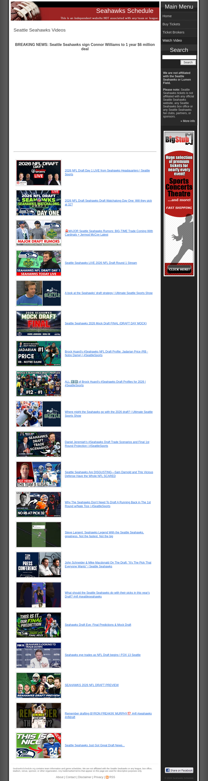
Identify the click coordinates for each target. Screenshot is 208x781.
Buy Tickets (171, 24)
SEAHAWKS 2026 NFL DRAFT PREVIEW (92, 685)
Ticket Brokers (173, 32)
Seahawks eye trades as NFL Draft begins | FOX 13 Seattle (103, 655)
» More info (187, 121)
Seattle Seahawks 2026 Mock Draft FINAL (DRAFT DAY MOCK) (106, 323)
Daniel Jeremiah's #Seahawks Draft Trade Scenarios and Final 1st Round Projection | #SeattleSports (107, 444)
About (59, 777)
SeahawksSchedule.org (24, 768)
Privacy (98, 777)
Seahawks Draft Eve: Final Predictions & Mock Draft (98, 624)
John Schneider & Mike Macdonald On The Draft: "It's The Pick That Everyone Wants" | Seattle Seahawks (108, 564)
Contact (71, 777)
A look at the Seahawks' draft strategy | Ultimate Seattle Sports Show (109, 293)
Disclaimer (85, 777)
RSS (112, 777)
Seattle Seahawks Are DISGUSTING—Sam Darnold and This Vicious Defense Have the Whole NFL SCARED (109, 474)
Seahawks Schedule (124, 10)
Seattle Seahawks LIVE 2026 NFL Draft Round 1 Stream (101, 263)
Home (167, 16)
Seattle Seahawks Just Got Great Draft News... (95, 745)
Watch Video (172, 40)
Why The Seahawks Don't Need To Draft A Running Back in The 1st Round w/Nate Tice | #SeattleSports (108, 504)
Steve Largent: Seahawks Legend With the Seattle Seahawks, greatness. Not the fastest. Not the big (104, 534)
